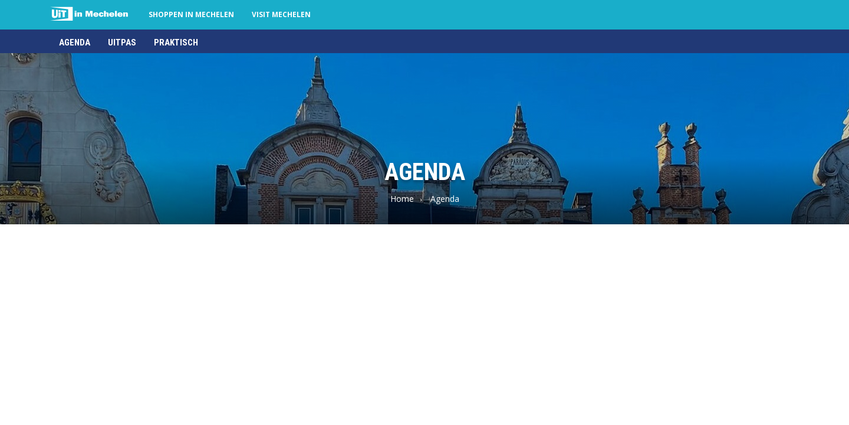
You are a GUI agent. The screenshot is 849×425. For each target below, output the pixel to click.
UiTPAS (122, 42)
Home (402, 198)
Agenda (74, 42)
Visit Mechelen (281, 14)
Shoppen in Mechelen (191, 14)
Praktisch (176, 42)
